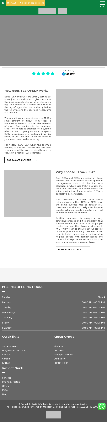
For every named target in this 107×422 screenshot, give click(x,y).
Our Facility (59, 358)
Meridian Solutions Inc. (55, 407)
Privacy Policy (61, 363)
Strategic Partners (63, 354)
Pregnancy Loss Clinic (14, 350)
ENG (9, 3)
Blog (4, 394)
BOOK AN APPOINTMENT (19, 160)
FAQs (5, 390)
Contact (6, 354)
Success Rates (10, 346)
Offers (5, 386)
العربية (14, 3)
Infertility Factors (11, 382)
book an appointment (32, 3)
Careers (6, 358)
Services (6, 377)
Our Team (59, 350)
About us (58, 346)
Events (6, 363)
